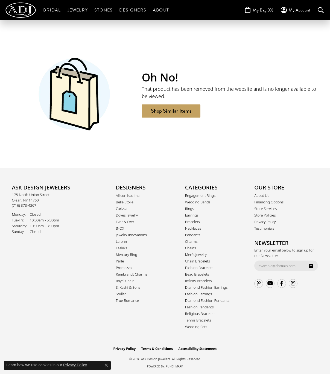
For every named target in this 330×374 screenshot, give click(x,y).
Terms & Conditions (157, 348)
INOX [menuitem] (120, 228)
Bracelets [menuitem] (192, 221)
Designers (132, 10)
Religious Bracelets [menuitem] (200, 313)
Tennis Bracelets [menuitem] (198, 320)
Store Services (265, 208)
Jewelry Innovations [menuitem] (131, 234)
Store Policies (265, 215)
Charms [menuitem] (191, 241)
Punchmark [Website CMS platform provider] (174, 366)
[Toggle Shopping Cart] (258, 10)
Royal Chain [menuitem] (125, 280)
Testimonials (264, 228)
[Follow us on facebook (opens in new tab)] (281, 283)
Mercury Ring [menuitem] (126, 254)
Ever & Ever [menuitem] (125, 221)
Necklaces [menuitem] (193, 228)
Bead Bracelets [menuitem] (197, 274)
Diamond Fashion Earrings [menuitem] (206, 287)
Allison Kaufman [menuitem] (129, 195)
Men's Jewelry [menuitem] (196, 254)
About (161, 10)
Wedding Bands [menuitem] (198, 202)
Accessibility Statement (197, 348)
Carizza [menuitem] (121, 208)
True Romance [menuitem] (127, 300)
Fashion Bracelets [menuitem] (199, 267)
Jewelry (78, 10)
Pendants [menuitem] (192, 234)
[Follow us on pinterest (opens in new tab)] (258, 283)
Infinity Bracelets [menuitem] (198, 280)
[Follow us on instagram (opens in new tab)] (293, 283)
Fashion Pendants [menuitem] (199, 307)
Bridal (52, 10)
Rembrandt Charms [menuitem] (131, 274)
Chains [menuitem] (190, 248)
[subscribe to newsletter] (311, 266)
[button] (295, 10)
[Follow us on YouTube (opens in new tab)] (270, 283)
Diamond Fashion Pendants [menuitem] (207, 300)
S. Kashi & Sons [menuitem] (128, 287)
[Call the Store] (24, 205)
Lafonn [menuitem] (121, 241)
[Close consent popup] (106, 365)
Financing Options (269, 202)
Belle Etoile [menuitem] (124, 202)
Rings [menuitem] (189, 208)
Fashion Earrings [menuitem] (198, 293)
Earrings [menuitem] (191, 215)
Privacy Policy (265, 221)
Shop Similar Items (171, 111)
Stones (103, 10)
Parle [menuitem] (120, 261)
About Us (261, 195)
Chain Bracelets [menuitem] (197, 261)
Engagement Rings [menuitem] (200, 195)
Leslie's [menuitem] (121, 248)
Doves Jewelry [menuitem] (127, 215)
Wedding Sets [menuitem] (196, 326)
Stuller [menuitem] (121, 293)
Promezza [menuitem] (124, 267)
